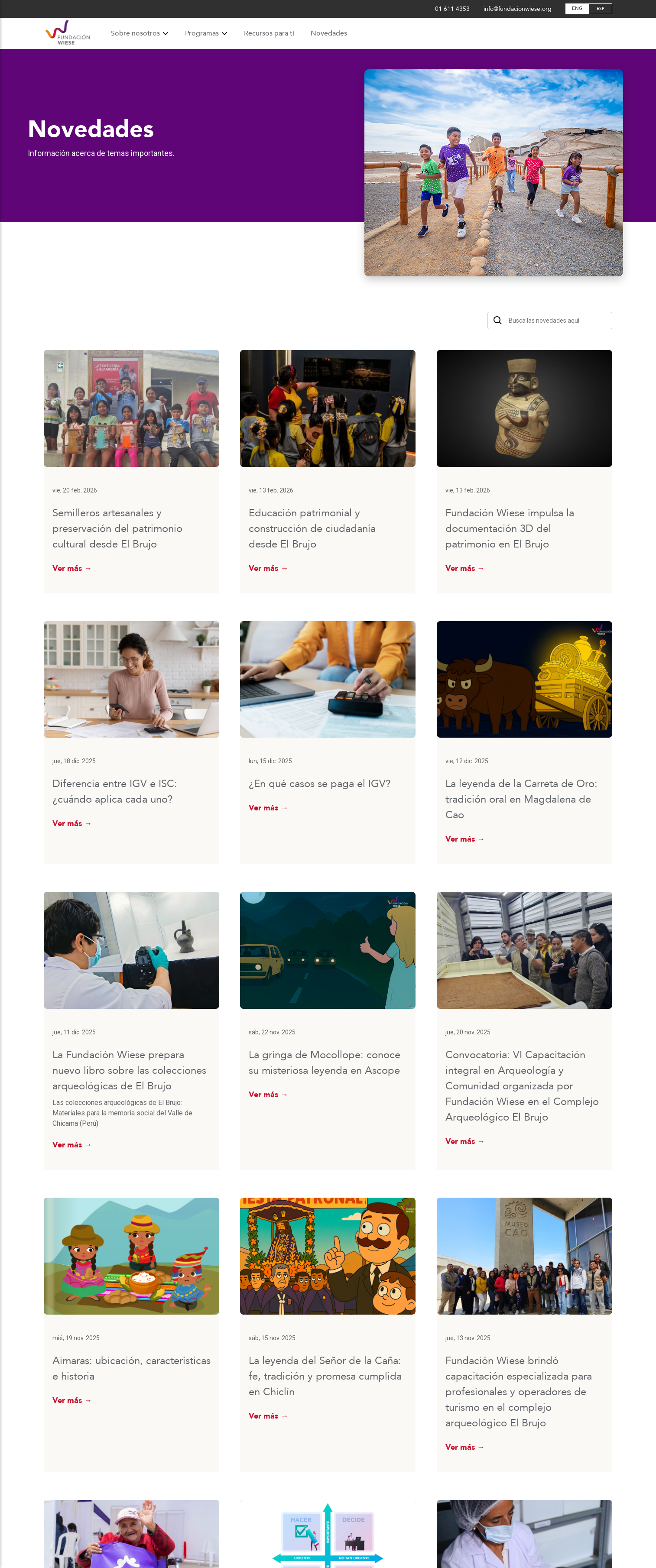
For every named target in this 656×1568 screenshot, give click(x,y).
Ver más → (72, 568)
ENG (577, 8)
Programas (206, 33)
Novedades (329, 33)
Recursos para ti (269, 33)
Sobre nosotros (140, 33)
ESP (600, 9)
